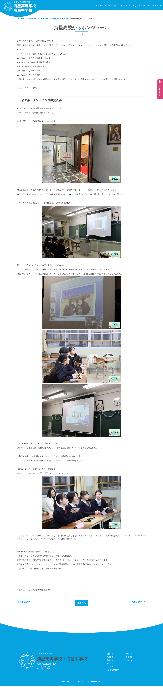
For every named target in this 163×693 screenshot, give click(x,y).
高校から (81, 609)
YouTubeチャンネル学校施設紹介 (32, 67)
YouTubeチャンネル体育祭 (29, 72)
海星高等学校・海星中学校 (62, 665)
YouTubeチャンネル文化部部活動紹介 (33, 63)
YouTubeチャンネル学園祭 (29, 76)
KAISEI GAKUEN (81, 688)
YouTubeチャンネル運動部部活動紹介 (33, 58)
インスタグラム (23, 50)
